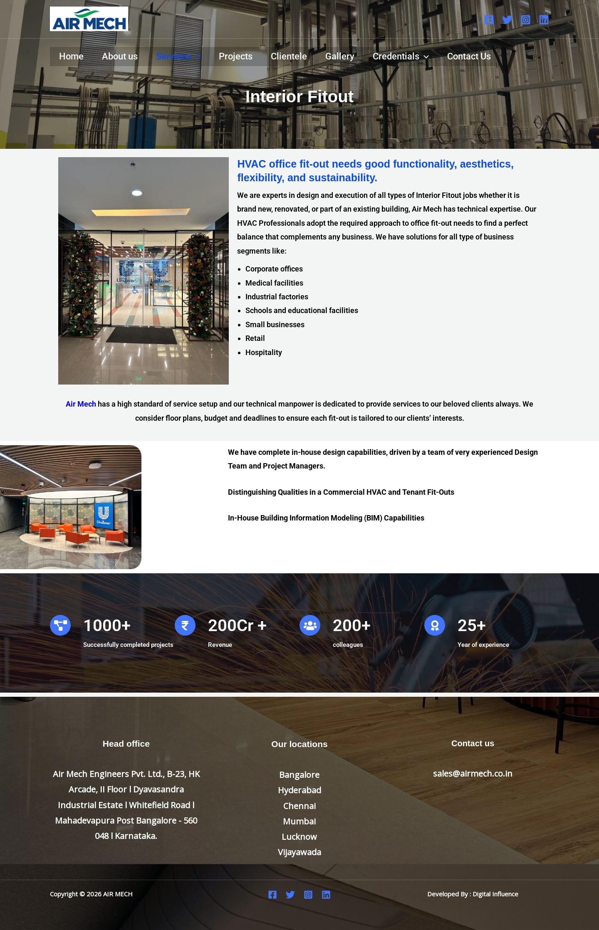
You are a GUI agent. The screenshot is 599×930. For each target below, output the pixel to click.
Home (71, 56)
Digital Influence (495, 894)
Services (178, 56)
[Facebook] (489, 20)
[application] (195, 56)
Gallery (339, 56)
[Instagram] (525, 20)
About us (120, 56)
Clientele (289, 56)
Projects (235, 56)
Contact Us (469, 56)
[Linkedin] (544, 20)
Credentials (401, 56)
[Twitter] (507, 20)
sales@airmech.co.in (472, 773)
